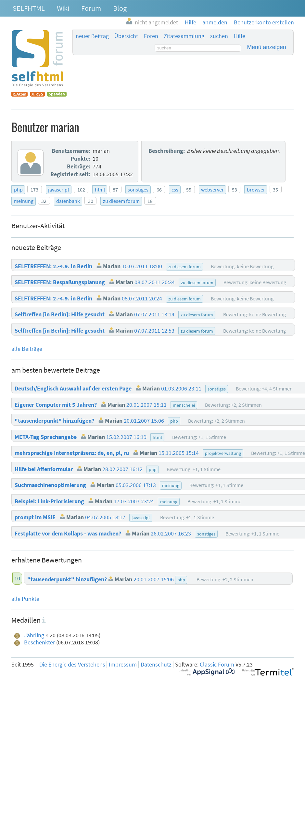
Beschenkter (39, 642)
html (100, 189)
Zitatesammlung (184, 36)
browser (256, 189)
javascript (58, 189)
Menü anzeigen (266, 47)
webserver (212, 189)
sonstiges (138, 189)
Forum (91, 8)
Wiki (63, 8)
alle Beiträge (26, 348)
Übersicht (126, 36)
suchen (219, 36)
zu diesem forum (121, 201)
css (175, 189)
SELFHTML (29, 8)
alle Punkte (25, 598)
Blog (120, 8)
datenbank (68, 201)
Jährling (34, 635)
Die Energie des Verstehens (72, 664)
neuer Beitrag (92, 36)
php (18, 189)
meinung (23, 201)
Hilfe (239, 36)
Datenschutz (156, 664)
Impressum (123, 664)
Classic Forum (217, 664)
